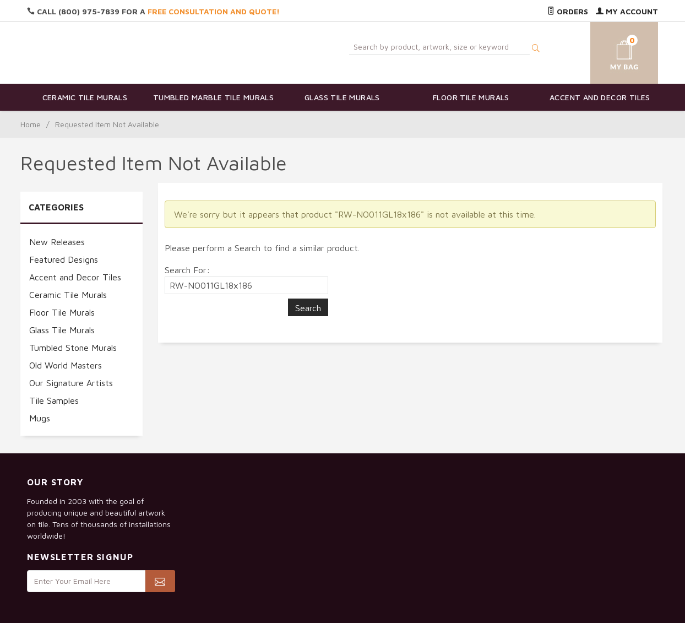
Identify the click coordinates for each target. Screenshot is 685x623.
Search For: (187, 270)
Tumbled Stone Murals (73, 348)
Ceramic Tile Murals (85, 97)
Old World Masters (65, 365)
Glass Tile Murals (342, 97)
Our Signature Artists (71, 383)
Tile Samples (54, 400)
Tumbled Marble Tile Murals (213, 97)
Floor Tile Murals (471, 97)
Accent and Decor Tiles (600, 97)
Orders (567, 11)
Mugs (39, 418)
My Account (627, 11)
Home (30, 124)
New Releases (57, 242)
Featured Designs (63, 259)
